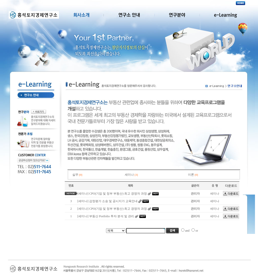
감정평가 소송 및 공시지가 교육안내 (113, 201)
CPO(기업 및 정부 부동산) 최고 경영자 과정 (118, 193)
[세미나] (82, 193)
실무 (77, 174)
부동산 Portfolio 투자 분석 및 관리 (111, 216)
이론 (193, 174)
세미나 (131, 174)
